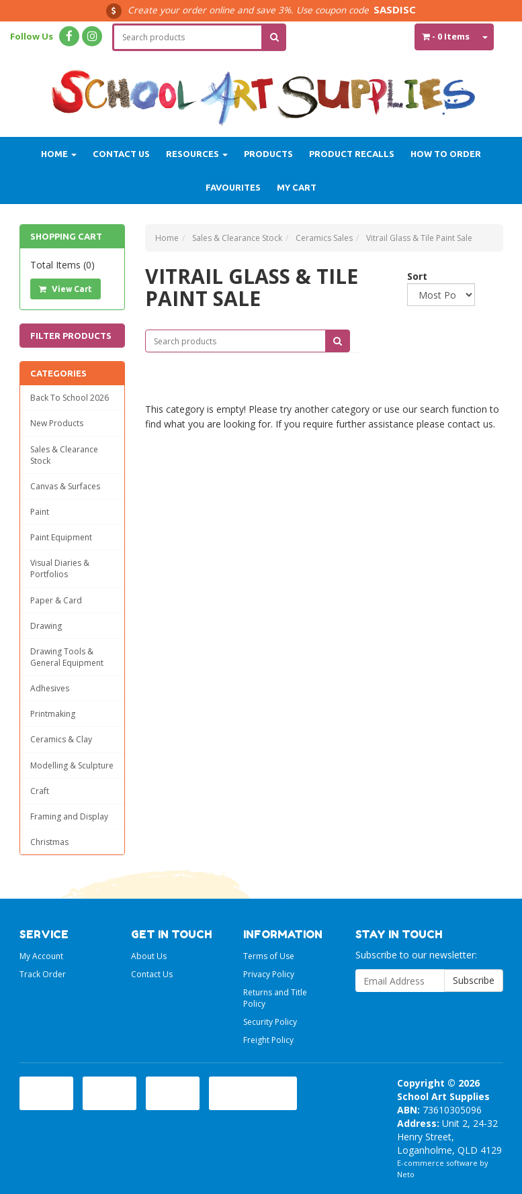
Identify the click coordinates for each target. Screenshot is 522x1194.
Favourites (233, 187)
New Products (56, 423)
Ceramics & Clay (61, 739)
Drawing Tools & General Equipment (66, 657)
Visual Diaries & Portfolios (59, 568)
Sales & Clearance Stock (64, 455)
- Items (446, 36)
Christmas (49, 842)
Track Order (42, 974)
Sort (412, 276)
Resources (197, 153)
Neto (406, 1174)
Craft (39, 791)
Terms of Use (268, 956)
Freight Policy (268, 1040)
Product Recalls (351, 153)
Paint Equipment (61, 537)
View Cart (65, 289)
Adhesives (49, 688)
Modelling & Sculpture (72, 765)
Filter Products (71, 335)
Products (268, 153)
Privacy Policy (268, 974)
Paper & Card (56, 600)
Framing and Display (69, 816)
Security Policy (270, 1022)
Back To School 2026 (69, 397)
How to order (445, 153)
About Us (149, 956)
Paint (39, 511)
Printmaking (52, 713)
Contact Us (121, 153)
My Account (41, 956)
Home (59, 153)
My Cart (296, 187)
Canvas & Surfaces (65, 486)
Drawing (46, 626)
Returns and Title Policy (275, 998)
